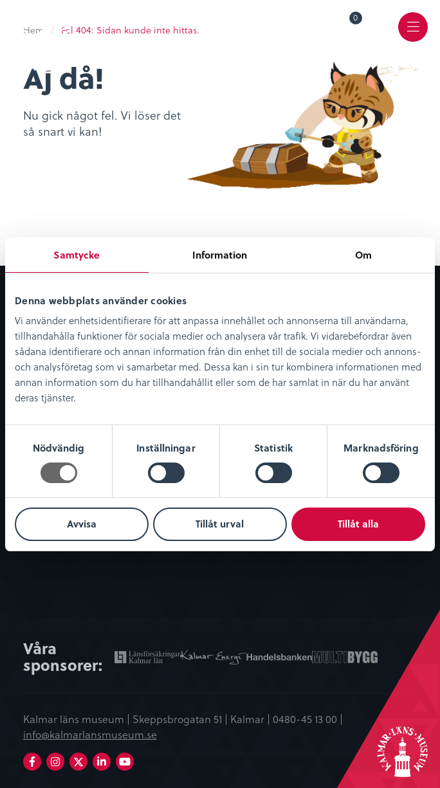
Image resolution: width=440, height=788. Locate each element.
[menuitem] (347, 27)
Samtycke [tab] (76, 255)
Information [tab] (219, 255)
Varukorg (356, 20)
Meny (413, 36)
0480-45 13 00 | (308, 718)
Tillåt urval (220, 524)
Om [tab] (363, 255)
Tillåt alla (358, 524)
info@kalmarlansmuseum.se (90, 734)
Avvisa (81, 524)
